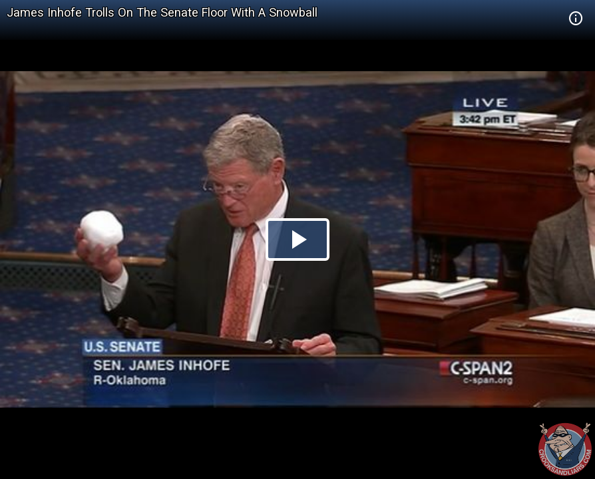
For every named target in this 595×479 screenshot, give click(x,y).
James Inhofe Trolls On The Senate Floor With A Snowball (162, 12)
